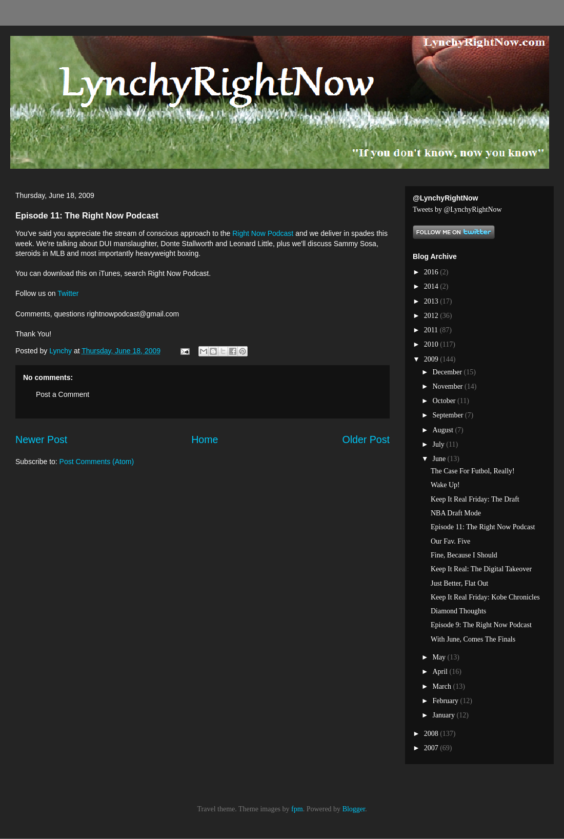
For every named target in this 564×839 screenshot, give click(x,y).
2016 (432, 272)
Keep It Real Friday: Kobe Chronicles (485, 597)
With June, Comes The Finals (473, 639)
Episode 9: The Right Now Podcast (481, 625)
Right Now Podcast (263, 233)
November (448, 386)
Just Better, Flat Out (459, 583)
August (443, 430)
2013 (432, 301)
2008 (432, 733)
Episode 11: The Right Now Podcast (483, 527)
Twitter (67, 293)
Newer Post (41, 439)
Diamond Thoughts (458, 611)
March (442, 686)
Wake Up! (445, 485)
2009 (432, 359)
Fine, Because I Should (464, 555)
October (444, 401)
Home (204, 439)
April (440, 671)
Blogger (354, 809)
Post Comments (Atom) (96, 461)
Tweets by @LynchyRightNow (457, 209)
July (439, 444)
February (446, 701)
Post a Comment (62, 394)
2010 (432, 344)
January (444, 715)
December (448, 372)
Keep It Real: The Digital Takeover (481, 569)
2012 (432, 315)
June (439, 459)
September (448, 415)
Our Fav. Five (450, 541)
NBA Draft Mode (456, 513)
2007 (432, 748)
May (439, 657)
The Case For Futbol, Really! (473, 471)
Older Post (366, 439)
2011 (432, 330)
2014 (432, 286)
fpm (297, 809)
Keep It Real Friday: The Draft (475, 499)
